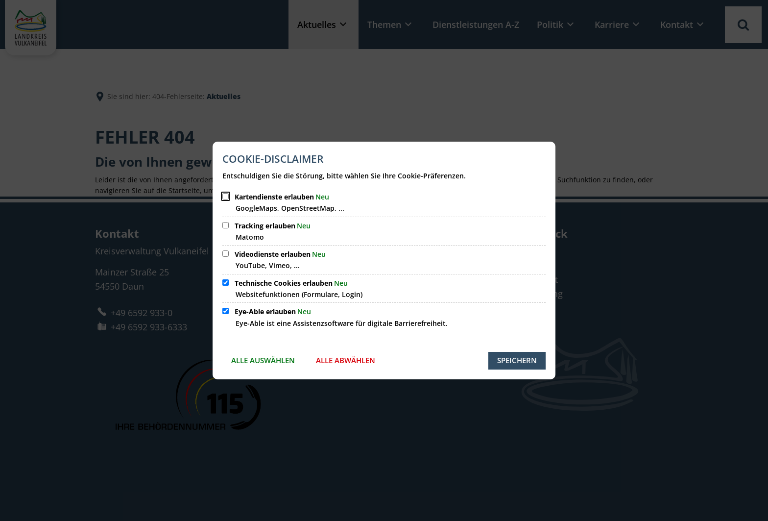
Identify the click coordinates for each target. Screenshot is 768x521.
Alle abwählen (345, 360)
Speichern (517, 360)
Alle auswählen (263, 360)
